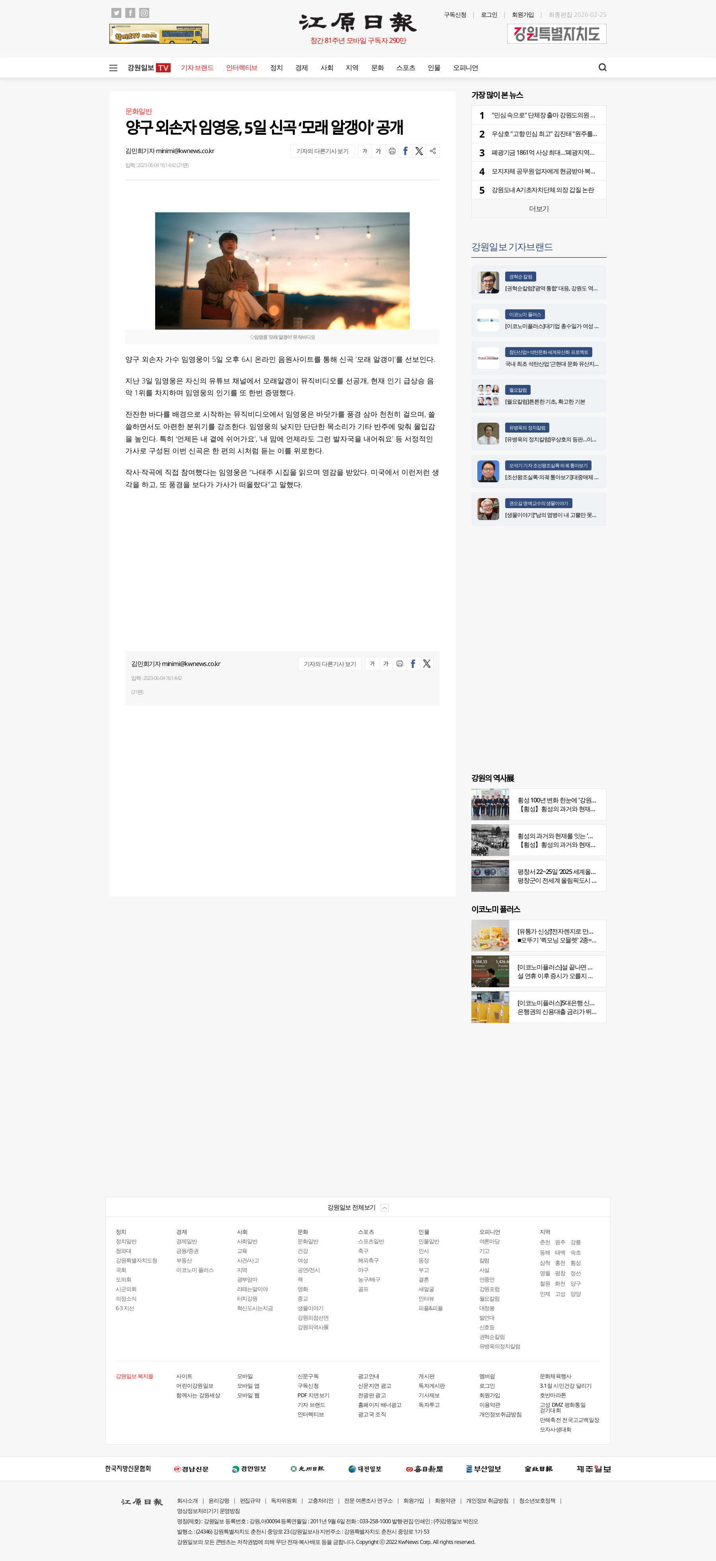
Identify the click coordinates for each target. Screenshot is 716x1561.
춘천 (545, 1242)
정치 (276, 67)
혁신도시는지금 (255, 1308)
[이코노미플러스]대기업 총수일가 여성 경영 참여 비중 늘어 (572, 326)
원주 (560, 1242)
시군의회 (126, 1289)
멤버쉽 (487, 1376)
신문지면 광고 (374, 1385)
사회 (327, 67)
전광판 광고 (372, 1395)
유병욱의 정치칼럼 (527, 427)
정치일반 (126, 1241)
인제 (545, 1293)
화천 (560, 1283)
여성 (303, 1260)
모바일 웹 (248, 1395)
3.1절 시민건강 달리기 (566, 1385)
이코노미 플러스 (525, 314)
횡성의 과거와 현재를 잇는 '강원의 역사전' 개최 (578, 835)
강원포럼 (489, 1289)
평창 (560, 1273)
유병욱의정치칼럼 (500, 1346)
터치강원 (247, 1298)
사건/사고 (248, 1260)
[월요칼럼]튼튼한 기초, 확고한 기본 (545, 401)
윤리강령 (218, 1500)
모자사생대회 (556, 1429)
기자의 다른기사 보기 (322, 151)
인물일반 (428, 1241)
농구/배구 (369, 1279)
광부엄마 (247, 1279)
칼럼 (484, 1260)
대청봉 (487, 1308)
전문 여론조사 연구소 (368, 1500)
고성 (560, 1293)
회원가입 (523, 14)
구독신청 (455, 14)
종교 (303, 1298)
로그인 (489, 14)
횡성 (575, 1262)
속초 (575, 1252)
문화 (377, 67)
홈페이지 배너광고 (380, 1404)
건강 (303, 1250)
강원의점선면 (313, 1317)
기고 (484, 1250)
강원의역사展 (313, 1327)
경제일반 (186, 1241)
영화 (303, 1289)
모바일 (245, 1376)
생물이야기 (310, 1308)
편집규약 (250, 1500)
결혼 (423, 1279)
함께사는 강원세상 (198, 1395)
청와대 (123, 1250)
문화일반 (308, 1241)
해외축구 (368, 1260)
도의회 (123, 1279)
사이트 (184, 1376)
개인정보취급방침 (500, 1414)
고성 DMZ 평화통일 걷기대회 (563, 1407)
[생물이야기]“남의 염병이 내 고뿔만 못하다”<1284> (562, 514)
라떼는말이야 (252, 1289)
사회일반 (247, 1241)
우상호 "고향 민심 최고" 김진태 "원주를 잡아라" (552, 133)
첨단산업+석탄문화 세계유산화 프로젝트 (548, 352)
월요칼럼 (518, 389)
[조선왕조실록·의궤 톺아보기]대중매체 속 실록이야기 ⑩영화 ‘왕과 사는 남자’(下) (596, 477)
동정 (423, 1260)
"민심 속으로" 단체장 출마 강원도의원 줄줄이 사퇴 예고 (563, 115)
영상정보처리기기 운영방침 (208, 1510)
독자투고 (429, 1404)
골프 (363, 1289)
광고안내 (368, 1376)
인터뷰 (426, 1298)
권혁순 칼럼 (520, 276)
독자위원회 (284, 1500)
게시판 (426, 1376)
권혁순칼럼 (492, 1336)
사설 (484, 1270)
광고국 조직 (372, 1414)
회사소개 (187, 1500)
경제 (301, 67)
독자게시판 (431, 1385)
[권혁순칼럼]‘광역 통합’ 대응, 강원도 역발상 (554, 288)
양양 (575, 1293)
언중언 (487, 1279)
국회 (121, 1270)
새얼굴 (426, 1289)
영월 (545, 1273)
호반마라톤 (553, 1395)
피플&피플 (430, 1308)
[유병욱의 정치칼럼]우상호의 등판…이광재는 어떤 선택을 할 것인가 (581, 439)
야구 (363, 1270)
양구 (575, 1283)
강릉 (575, 1242)
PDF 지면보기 (313, 1395)
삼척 (545, 1262)
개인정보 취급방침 (487, 1500)
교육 (242, 1250)
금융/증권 (187, 1250)
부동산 (184, 1260)
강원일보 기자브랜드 (512, 246)
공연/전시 (309, 1270)
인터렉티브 (241, 67)
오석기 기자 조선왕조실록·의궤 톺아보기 (548, 465)
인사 (423, 1250)
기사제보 (429, 1395)
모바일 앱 (248, 1385)
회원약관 (445, 1500)
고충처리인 (320, 1500)
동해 (545, 1252)
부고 (423, 1270)
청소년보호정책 (537, 1500)
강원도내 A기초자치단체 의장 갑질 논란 (543, 189)
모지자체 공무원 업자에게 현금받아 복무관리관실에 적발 (565, 171)
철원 (545, 1283)
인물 (434, 67)
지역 (352, 67)
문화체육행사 (556, 1376)
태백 (560, 1252)
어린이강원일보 (194, 1385)
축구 (363, 1250)
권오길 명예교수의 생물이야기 (538, 503)
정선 (575, 1273)
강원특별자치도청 (136, 1260)
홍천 (560, 1262)
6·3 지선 (125, 1308)
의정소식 (126, 1298)
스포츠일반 (371, 1241)
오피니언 (465, 67)
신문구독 (308, 1376)
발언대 (487, 1317)
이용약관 (489, 1404)
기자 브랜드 (197, 67)
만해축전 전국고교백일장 (569, 1419)
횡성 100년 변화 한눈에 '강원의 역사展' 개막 (574, 800)
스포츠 (405, 67)
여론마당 (489, 1241)
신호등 (487, 1327)
